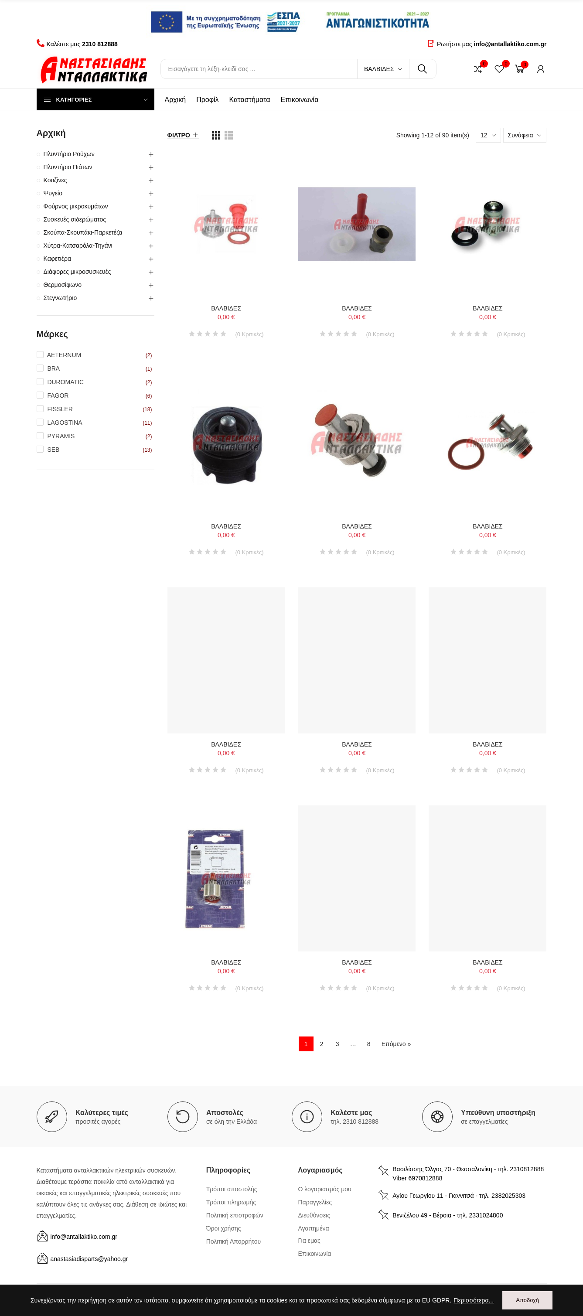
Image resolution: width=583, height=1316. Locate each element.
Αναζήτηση (422, 69)
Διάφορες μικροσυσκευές (77, 271)
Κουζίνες (55, 180)
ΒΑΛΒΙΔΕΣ (226, 308)
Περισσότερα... (473, 1300)
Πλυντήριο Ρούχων (69, 153)
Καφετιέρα (58, 258)
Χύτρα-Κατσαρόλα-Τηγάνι (78, 245)
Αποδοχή (527, 1300)
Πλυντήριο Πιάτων (68, 167)
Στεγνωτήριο (60, 297)
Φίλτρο (178, 135)
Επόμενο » (396, 1043)
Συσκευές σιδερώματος (75, 219)
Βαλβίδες (379, 68)
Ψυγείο (53, 193)
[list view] (216, 135)
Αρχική (51, 133)
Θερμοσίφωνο (63, 284)
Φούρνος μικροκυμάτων (76, 206)
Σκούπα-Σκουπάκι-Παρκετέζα (83, 232)
